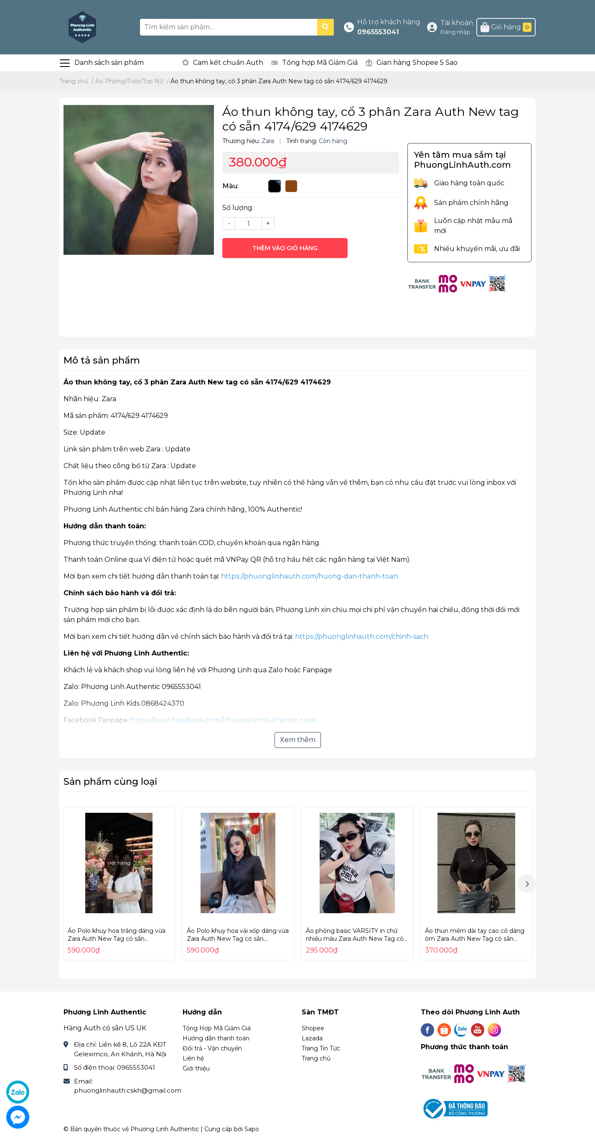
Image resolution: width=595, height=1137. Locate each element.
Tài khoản (456, 23)
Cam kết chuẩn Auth (228, 63)
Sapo (251, 1129)
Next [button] (526, 883)
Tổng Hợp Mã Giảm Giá (217, 1028)
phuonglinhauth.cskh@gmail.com (127, 1090)
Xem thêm (297, 740)
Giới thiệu (196, 1068)
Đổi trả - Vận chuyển (212, 1048)
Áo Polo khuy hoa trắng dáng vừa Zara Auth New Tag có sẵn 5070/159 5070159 (116, 939)
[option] (118, 883)
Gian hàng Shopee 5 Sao (417, 63)
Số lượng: (238, 208)
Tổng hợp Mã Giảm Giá (320, 63)
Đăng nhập (455, 32)
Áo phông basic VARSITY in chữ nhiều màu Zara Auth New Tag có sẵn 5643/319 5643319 (355, 939)
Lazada (312, 1038)
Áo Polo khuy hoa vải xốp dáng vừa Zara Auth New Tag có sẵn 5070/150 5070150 (238, 939)
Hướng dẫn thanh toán (216, 1038)
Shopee (313, 1028)
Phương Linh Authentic (164, 1129)
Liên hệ (193, 1058)
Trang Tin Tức (321, 1048)
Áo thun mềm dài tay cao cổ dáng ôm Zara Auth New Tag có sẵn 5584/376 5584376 (474, 939)
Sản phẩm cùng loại (111, 781)
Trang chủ (316, 1058)
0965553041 (378, 32)
